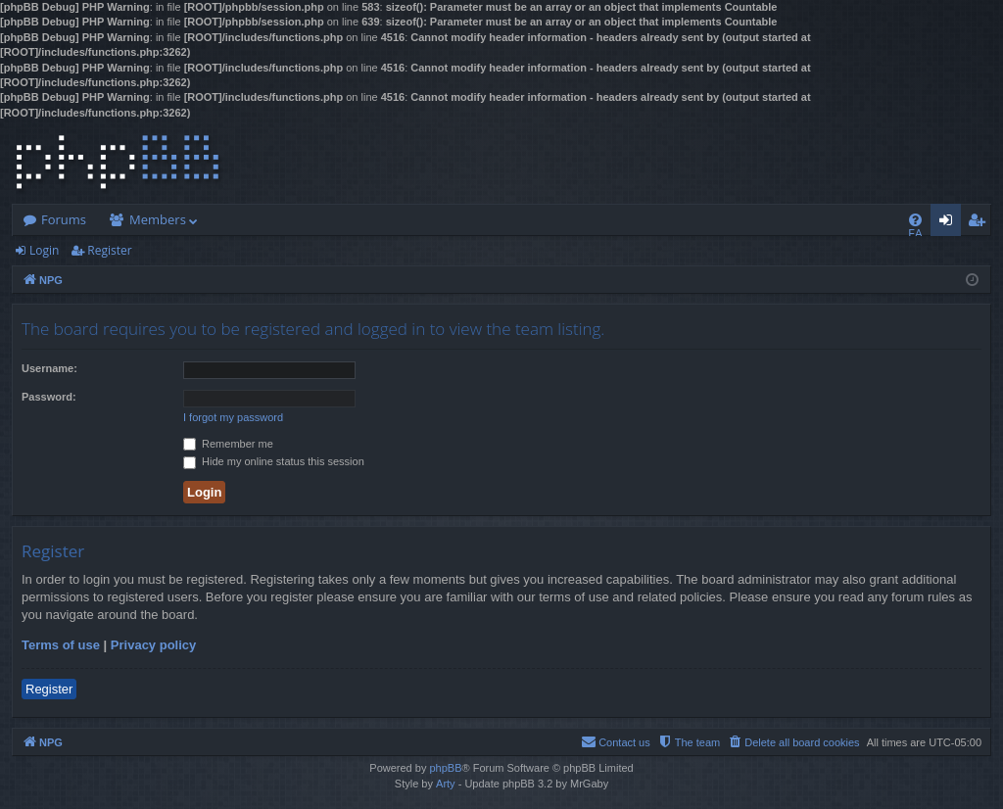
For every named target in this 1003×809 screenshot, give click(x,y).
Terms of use (61, 645)
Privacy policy (153, 645)
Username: (49, 368)
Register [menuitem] (980, 223)
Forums (63, 219)
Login (44, 250)
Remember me (228, 444)
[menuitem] (915, 220)
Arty (445, 783)
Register (109, 250)
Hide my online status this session (273, 461)
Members (157, 219)
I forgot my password (233, 417)
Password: (49, 397)
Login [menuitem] (949, 223)
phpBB (445, 768)
